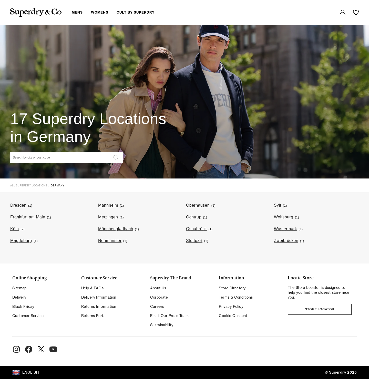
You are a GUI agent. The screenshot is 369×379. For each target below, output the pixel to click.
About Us (158, 288)
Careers (157, 306)
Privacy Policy (231, 306)
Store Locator (319, 309)
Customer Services (29, 315)
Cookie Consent (233, 315)
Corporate (159, 297)
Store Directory (232, 288)
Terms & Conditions (236, 297)
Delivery (19, 297)
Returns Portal (94, 315)
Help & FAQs (92, 288)
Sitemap (19, 288)
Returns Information (98, 306)
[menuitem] (117, 12)
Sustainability (161, 325)
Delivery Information (98, 297)
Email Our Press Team (169, 315)
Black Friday (23, 306)
